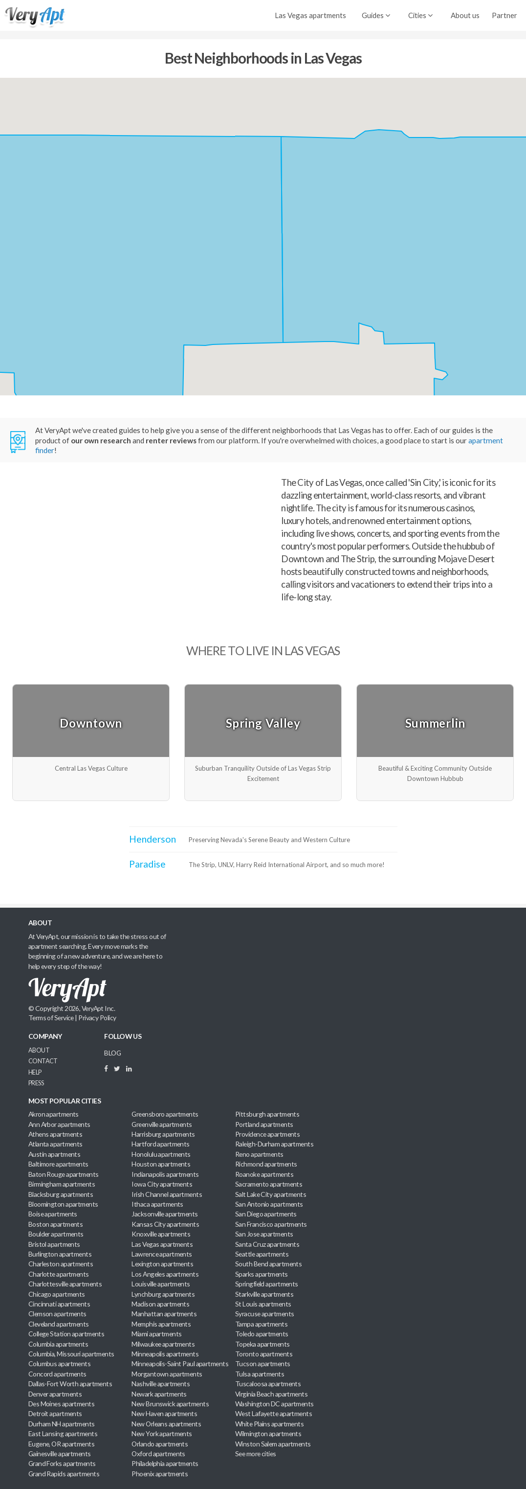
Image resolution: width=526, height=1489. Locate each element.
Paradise (147, 864)
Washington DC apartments (274, 1403)
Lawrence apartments (162, 1254)
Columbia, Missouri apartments (71, 1354)
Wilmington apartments (268, 1433)
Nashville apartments (161, 1383)
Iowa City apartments (162, 1184)
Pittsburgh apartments (267, 1114)
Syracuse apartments (264, 1313)
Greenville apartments (162, 1124)
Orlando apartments (160, 1444)
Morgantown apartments (167, 1374)
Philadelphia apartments (165, 1463)
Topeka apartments (262, 1344)
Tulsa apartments (259, 1374)
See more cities (255, 1453)
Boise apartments (52, 1214)
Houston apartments (161, 1164)
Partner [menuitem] (504, 15)
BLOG (112, 1053)
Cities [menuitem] (420, 15)
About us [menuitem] (465, 15)
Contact (43, 1061)
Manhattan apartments (164, 1313)
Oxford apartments (158, 1453)
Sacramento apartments (268, 1184)
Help (35, 1072)
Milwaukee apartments (163, 1344)
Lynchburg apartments (163, 1294)
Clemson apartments (57, 1313)
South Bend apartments (268, 1264)
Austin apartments (54, 1154)
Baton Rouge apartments (63, 1174)
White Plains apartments (269, 1424)
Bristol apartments (54, 1244)
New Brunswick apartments (170, 1403)
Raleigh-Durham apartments (274, 1144)
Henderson (152, 839)
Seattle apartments (261, 1254)
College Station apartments (66, 1333)
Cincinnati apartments (59, 1304)
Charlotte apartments (58, 1274)
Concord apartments (57, 1374)
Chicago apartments (56, 1294)
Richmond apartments (266, 1164)
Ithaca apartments (157, 1204)
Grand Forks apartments (62, 1463)
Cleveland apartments (58, 1324)
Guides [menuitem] (376, 15)
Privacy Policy (97, 1017)
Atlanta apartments (55, 1144)
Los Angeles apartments (165, 1274)
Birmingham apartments (61, 1184)
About (38, 1050)
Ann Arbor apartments (59, 1124)
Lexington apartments (162, 1264)
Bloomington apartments (63, 1204)
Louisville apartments (161, 1284)
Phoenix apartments (160, 1473)
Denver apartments (55, 1394)
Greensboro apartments (165, 1114)
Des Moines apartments (61, 1403)
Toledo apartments (261, 1333)
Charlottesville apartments (65, 1284)
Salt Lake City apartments (270, 1194)
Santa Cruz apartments (267, 1244)
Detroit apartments (55, 1413)
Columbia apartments (58, 1344)
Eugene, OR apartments (61, 1444)
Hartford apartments (160, 1144)
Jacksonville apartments (164, 1214)
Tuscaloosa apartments (268, 1383)
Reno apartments (259, 1154)
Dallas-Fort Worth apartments (70, 1383)
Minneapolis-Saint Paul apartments (180, 1363)
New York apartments (162, 1433)
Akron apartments (53, 1114)
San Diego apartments (266, 1214)
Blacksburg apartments (60, 1194)
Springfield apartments (266, 1284)
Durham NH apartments (61, 1424)
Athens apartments (55, 1134)
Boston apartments (55, 1224)
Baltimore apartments (58, 1164)
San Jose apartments (264, 1234)
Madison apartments (160, 1304)
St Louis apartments (263, 1304)
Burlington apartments (59, 1254)
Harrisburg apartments (163, 1134)
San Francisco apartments (271, 1224)
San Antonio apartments (269, 1204)
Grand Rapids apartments (63, 1473)
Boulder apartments (56, 1234)
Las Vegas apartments (310, 15)
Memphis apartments (161, 1324)
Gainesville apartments (59, 1453)
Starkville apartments (264, 1294)
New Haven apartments (164, 1413)
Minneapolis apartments (165, 1354)
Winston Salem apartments (273, 1444)
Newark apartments (159, 1394)
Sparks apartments (261, 1274)
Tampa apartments (261, 1324)
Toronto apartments (263, 1354)
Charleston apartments (60, 1264)
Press (36, 1083)
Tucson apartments (262, 1363)
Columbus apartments (59, 1363)
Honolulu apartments (161, 1154)
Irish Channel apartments (167, 1194)
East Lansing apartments (62, 1433)
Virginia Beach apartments (271, 1394)
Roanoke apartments (264, 1174)
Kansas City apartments (165, 1224)
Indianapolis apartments (165, 1174)
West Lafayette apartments (273, 1413)
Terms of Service (51, 1017)
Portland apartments (264, 1124)
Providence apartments (267, 1134)
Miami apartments (156, 1333)
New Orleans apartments (166, 1424)
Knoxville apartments (161, 1234)
